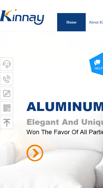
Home (71, 22)
